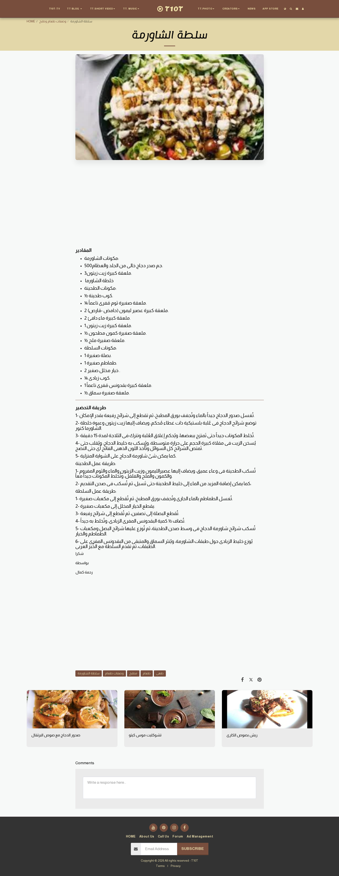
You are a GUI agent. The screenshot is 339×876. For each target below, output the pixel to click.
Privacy (176, 866)
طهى (160, 673)
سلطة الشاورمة (89, 673)
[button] (75, 8)
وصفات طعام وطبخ (52, 21)
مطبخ (133, 673)
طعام (147, 673)
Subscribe (192, 848)
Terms (160, 866)
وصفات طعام (114, 673)
